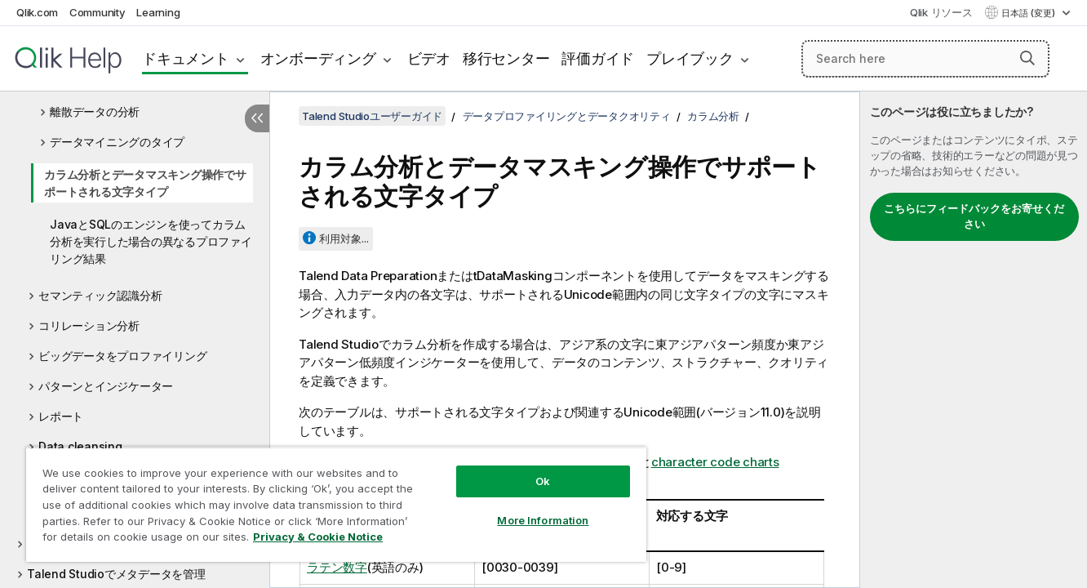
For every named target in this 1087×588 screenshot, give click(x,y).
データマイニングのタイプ (117, 142)
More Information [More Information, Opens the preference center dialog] (542, 520)
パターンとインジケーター (105, 386)
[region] (336, 504)
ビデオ (428, 58)
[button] (1027, 58)
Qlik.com (37, 12)
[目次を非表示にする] (257, 118)
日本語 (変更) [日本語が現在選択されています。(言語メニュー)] (1029, 13)
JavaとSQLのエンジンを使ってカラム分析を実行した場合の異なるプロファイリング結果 (151, 241)
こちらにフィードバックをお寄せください (974, 216)
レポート (60, 416)
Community (97, 12)
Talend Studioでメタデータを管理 (116, 574)
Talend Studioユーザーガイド (372, 115)
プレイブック (690, 58)
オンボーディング (318, 58)
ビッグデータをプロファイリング (122, 356)
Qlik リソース (941, 12)
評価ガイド (597, 58)
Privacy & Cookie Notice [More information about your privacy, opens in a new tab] (318, 536)
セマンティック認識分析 (100, 295)
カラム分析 (713, 115)
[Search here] (925, 59)
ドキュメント (185, 58)
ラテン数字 (337, 567)
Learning (158, 12)
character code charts (715, 462)
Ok (542, 481)
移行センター (506, 58)
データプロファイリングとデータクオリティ (567, 115)
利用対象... (344, 238)
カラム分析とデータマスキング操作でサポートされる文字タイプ (145, 182)
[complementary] (973, 339)
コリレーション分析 (89, 325)
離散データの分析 (95, 111)
